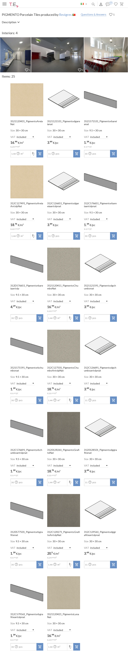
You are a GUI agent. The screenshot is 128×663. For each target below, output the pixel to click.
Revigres (65, 15)
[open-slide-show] (26, 99)
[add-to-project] (39, 153)
